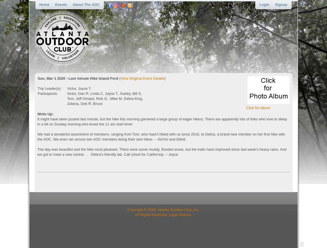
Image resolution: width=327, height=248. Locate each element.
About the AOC (86, 5)
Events (61, 5)
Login (264, 5)
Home (45, 5)
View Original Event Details (142, 78)
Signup (281, 5)
